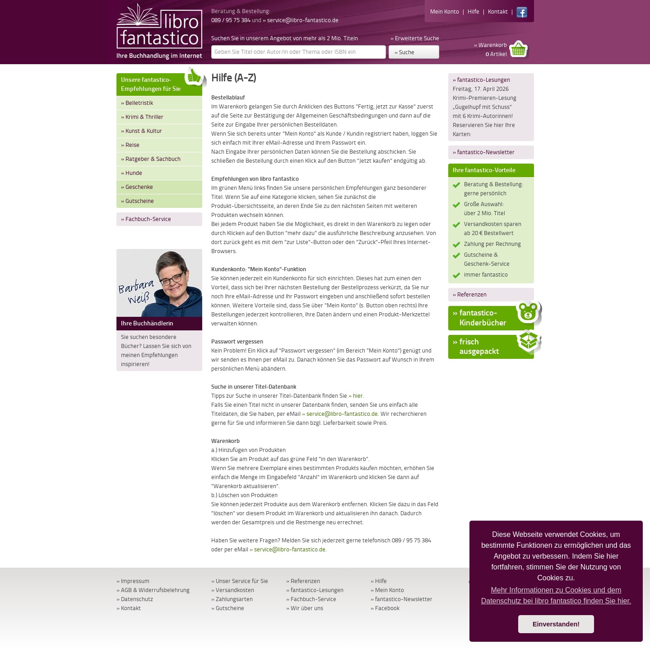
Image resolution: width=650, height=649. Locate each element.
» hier (355, 395)
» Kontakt (128, 608)
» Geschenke (137, 186)
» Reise (130, 144)
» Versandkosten (232, 590)
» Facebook (385, 608)
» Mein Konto (387, 590)
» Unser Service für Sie (239, 581)
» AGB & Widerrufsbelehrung (153, 590)
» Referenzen (470, 294)
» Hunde (131, 172)
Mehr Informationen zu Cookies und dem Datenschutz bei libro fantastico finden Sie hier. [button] (556, 595)
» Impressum (132, 581)
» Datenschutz (134, 599)
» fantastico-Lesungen (481, 79)
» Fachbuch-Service (146, 219)
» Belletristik (137, 102)
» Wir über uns (304, 608)
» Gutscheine (137, 201)
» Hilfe (379, 581)
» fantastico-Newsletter (484, 152)
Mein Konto (444, 11)
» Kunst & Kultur (141, 130)
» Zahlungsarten (232, 599)
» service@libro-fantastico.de (301, 20)
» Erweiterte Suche (414, 38)
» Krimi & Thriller (142, 116)
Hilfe (473, 11)
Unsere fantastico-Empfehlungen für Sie (161, 83)
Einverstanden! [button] (556, 624)
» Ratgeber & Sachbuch (151, 158)
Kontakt (498, 11)
